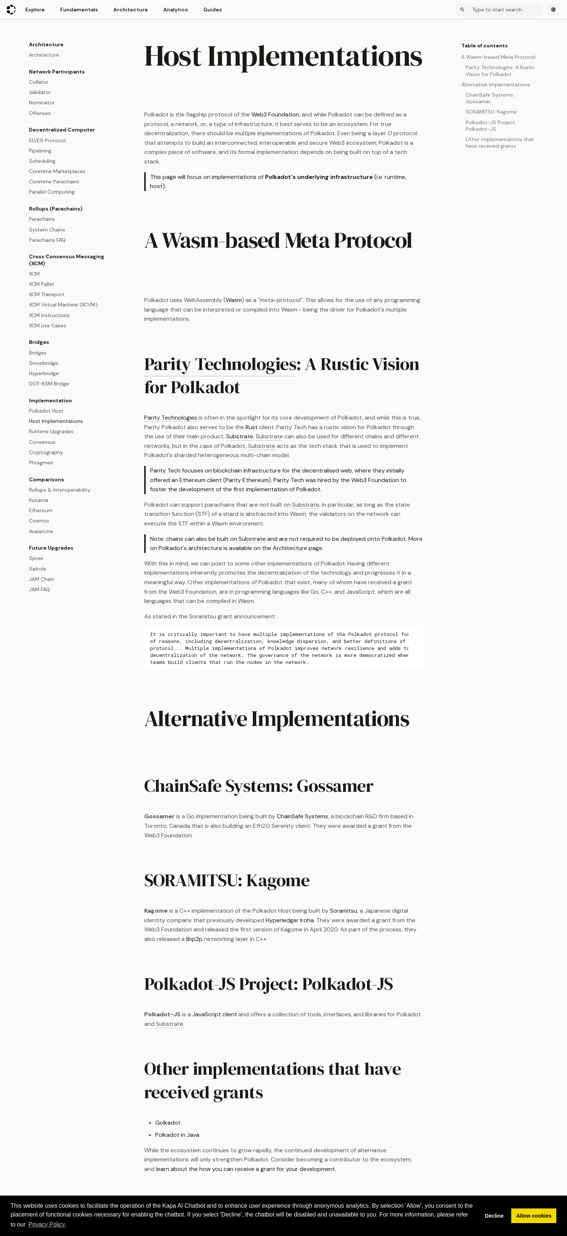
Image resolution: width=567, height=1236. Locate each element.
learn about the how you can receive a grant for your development (245, 1169)
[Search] (499, 9)
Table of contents (484, 45)
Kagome (277, 880)
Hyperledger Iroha (290, 920)
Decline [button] (494, 1216)
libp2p (194, 939)
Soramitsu (343, 911)
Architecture (130, 9)
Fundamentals (79, 9)
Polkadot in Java (177, 1135)
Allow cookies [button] (534, 1216)
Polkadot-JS (347, 983)
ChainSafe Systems (302, 816)
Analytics (175, 9)
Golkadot (168, 1123)
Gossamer (335, 785)
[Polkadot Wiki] (11, 9)
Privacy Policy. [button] (47, 1224)
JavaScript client (214, 1014)
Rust (252, 427)
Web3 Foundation (275, 114)
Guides (212, 9)
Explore (35, 9)
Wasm (234, 300)
